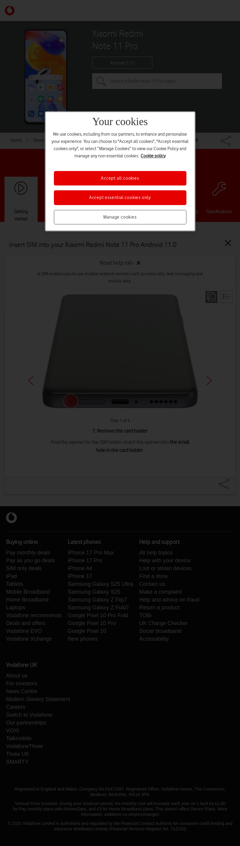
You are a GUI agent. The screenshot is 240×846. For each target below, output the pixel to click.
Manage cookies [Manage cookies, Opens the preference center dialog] (119, 217)
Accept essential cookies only (120, 197)
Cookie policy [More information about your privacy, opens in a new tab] (153, 156)
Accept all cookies (120, 178)
